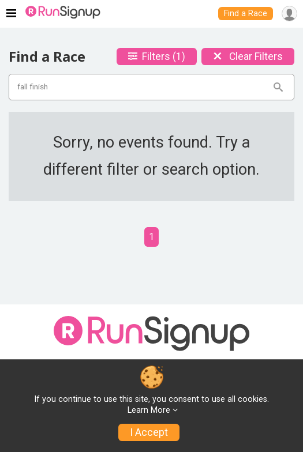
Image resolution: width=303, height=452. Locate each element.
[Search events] (144, 87)
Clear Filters (248, 56)
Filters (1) (156, 56)
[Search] (278, 87)
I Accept (149, 432)
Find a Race (245, 13)
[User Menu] (289, 13)
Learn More (149, 410)
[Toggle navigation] (11, 14)
